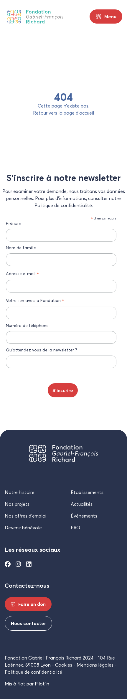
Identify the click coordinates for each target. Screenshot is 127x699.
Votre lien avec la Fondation (35, 300)
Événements (84, 516)
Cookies (63, 665)
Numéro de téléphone (27, 325)
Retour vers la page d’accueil (63, 113)
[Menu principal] (106, 16)
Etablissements (87, 492)
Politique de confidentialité (33, 672)
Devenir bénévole (23, 528)
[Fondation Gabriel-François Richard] (35, 16)
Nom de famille (21, 247)
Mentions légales (95, 665)
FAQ (75, 528)
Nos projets (17, 504)
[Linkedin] (29, 564)
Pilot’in (42, 684)
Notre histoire (19, 492)
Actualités (82, 504)
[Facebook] (8, 564)
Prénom (13, 223)
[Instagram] (18, 564)
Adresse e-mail (22, 274)
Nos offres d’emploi (25, 516)
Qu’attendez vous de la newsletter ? (41, 349)
